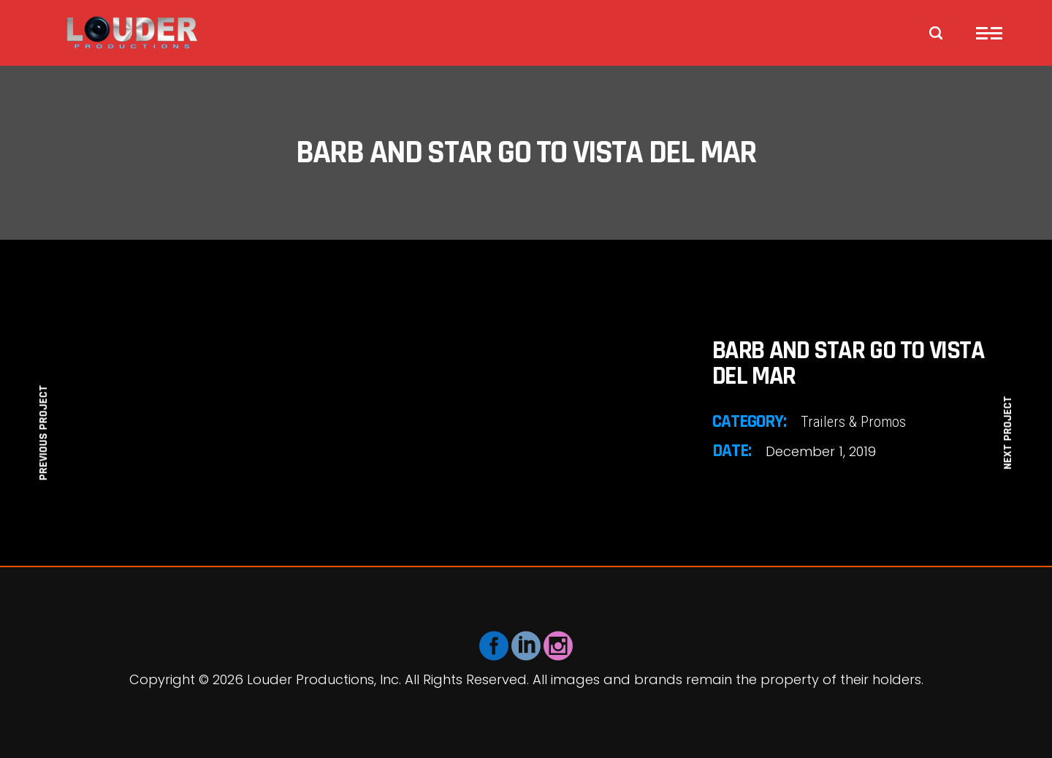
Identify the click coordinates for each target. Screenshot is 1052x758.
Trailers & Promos (853, 422)
